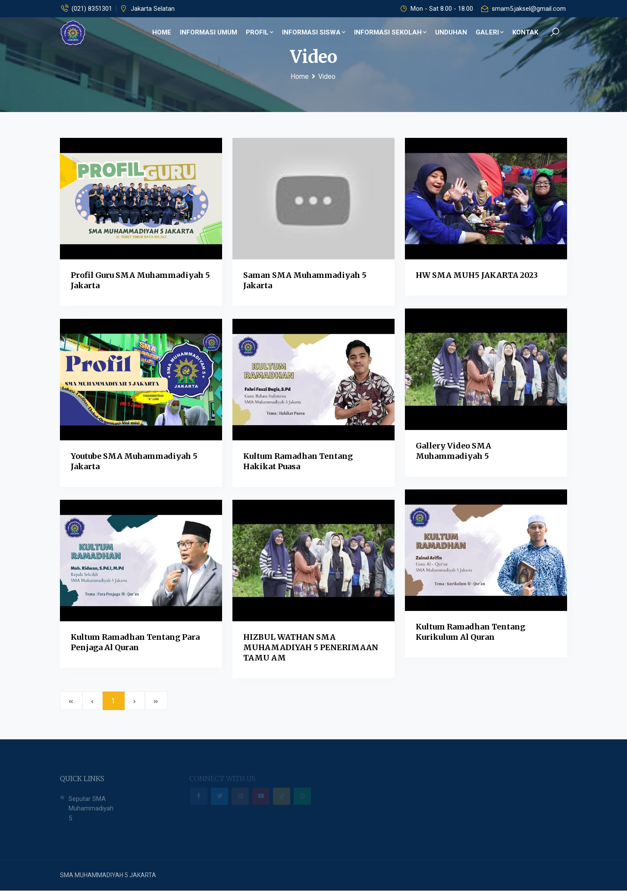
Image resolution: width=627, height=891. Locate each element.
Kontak (525, 32)
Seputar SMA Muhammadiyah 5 (91, 808)
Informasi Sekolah (390, 32)
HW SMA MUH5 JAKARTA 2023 (477, 275)
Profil (259, 32)
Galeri (490, 32)
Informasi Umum (208, 32)
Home (161, 32)
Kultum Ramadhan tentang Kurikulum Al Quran (470, 632)
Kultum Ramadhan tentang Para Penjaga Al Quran (135, 642)
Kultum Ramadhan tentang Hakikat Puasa (298, 461)
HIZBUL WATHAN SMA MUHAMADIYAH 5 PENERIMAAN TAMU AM (310, 647)
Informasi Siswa (313, 32)
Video (326, 76)
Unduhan (451, 32)
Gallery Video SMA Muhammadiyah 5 (453, 451)
